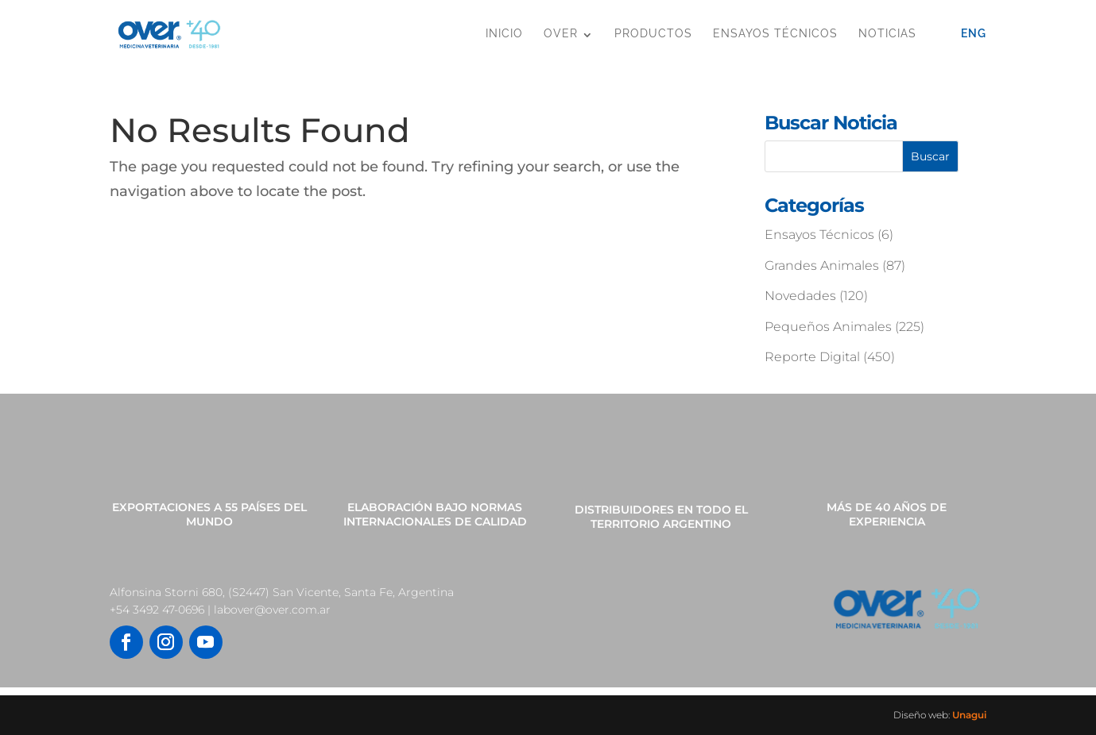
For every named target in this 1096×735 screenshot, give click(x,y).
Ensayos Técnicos (775, 33)
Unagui (969, 715)
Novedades (800, 295)
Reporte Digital (812, 356)
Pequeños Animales (828, 326)
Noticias (887, 33)
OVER (561, 33)
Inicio (504, 33)
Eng (973, 33)
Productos (653, 33)
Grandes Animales (822, 265)
